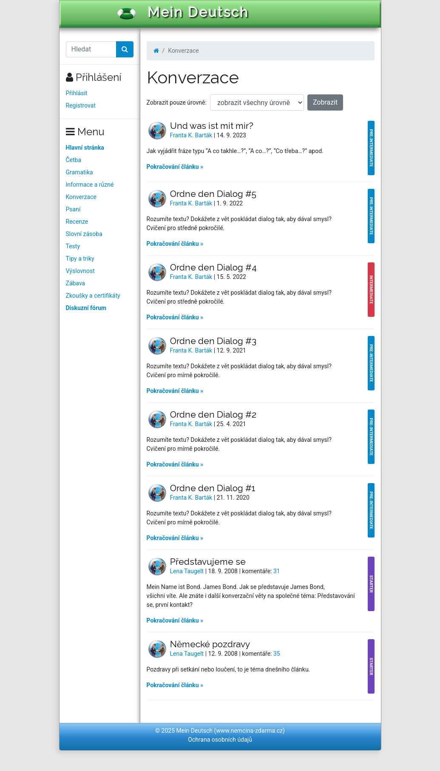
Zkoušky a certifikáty (93, 295)
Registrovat (81, 105)
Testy (73, 246)
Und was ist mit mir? (211, 125)
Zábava (75, 283)
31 (276, 571)
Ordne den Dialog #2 (213, 414)
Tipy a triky (80, 258)
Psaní (73, 209)
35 (276, 653)
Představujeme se (208, 561)
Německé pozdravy (210, 644)
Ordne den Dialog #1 (212, 488)
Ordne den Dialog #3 (213, 341)
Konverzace (81, 196)
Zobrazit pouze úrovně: (177, 102)
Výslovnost (80, 270)
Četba (74, 159)
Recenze (77, 221)
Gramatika (79, 172)
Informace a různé (90, 184)
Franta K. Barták (192, 135)
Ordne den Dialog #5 (213, 193)
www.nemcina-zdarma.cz (249, 730)
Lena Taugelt (187, 571)
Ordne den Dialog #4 (213, 267)
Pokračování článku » (175, 166)
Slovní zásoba (84, 233)
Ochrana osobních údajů (220, 739)
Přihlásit (77, 93)
